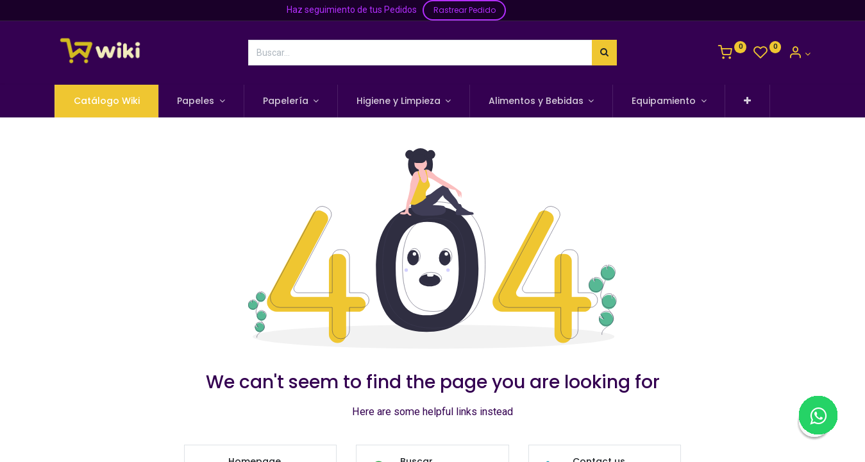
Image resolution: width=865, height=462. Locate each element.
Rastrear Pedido (464, 9)
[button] (747, 101)
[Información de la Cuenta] (799, 54)
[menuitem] (106, 101)
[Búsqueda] (604, 52)
